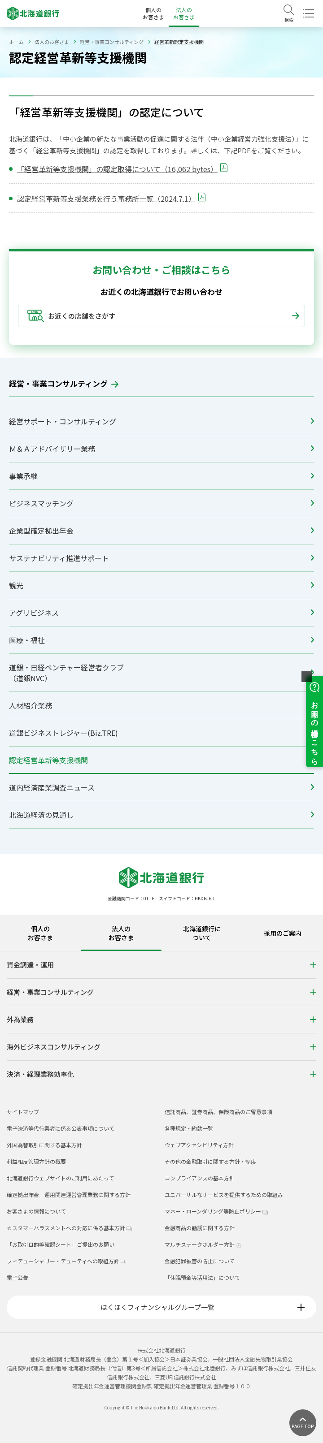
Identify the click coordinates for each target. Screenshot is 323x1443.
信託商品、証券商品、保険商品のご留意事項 (218, 1111)
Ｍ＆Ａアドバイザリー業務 (161, 448)
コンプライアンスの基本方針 (200, 1178)
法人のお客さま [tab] (121, 933)
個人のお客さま (153, 13)
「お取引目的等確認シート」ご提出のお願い (60, 1244)
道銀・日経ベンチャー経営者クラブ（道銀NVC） (161, 672)
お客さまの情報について (36, 1211)
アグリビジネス (161, 612)
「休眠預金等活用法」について (202, 1277)
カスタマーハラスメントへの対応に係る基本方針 (69, 1227)
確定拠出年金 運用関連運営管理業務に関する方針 (69, 1194)
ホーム (16, 41)
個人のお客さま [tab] (40, 933)
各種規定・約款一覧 (189, 1128)
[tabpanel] (161, 1021)
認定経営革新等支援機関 (161, 760)
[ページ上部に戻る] (302, 1422)
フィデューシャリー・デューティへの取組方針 (66, 1261)
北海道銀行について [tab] (202, 933)
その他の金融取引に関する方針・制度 (210, 1161)
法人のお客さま (184, 13)
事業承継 (161, 476)
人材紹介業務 (161, 705)
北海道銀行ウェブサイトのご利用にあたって (60, 1178)
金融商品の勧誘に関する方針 (200, 1227)
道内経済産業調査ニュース (161, 787)
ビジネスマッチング (161, 503)
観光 (161, 585)
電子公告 (17, 1277)
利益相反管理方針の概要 (36, 1161)
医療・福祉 (161, 640)
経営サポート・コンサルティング (161, 421)
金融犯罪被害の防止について (200, 1261)
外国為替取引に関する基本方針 (44, 1145)
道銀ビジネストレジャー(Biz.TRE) (161, 732)
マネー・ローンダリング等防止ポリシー (216, 1211)
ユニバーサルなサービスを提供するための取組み (224, 1194)
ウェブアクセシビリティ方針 (199, 1145)
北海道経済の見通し (161, 814)
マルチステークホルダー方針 (203, 1244)
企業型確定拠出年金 (161, 530)
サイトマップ (23, 1111)
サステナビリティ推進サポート (161, 558)
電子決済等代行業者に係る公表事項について (60, 1128)
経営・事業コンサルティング (112, 41)
